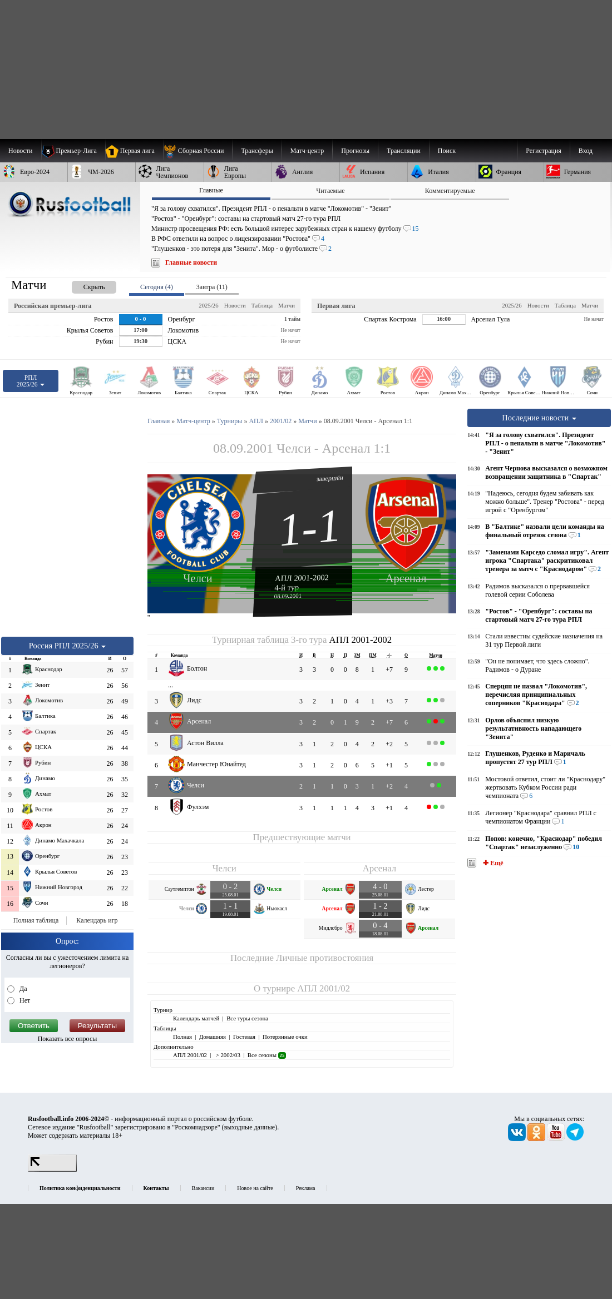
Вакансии (203, 1188)
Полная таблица (35, 920)
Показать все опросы (67, 1039)
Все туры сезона (247, 1018)
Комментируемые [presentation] (450, 191)
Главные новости (191, 262)
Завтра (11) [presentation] (212, 287)
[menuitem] (198, 150)
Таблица (262, 305)
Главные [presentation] (211, 190)
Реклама (305, 1188)
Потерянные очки (285, 1036)
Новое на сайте (255, 1188)
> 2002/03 (227, 1055)
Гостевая (244, 1036)
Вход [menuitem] (586, 151)
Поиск (447, 151)
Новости (235, 305)
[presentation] (83, 285)
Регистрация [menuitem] (543, 151)
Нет (24, 1000)
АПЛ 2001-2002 (302, 578)
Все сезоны (267, 1055)
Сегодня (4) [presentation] (156, 287)
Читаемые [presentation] (330, 191)
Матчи (286, 305)
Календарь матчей (196, 1018)
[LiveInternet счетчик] (52, 1169)
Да (22, 989)
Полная (182, 1036)
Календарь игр (96, 920)
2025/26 (208, 305)
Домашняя (212, 1036)
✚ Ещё (492, 863)
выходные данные (249, 1127)
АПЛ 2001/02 (323, 988)
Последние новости (539, 417)
